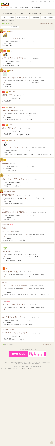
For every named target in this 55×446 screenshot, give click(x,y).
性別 (33, 1)
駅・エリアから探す (8, 17)
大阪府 (10, 7)
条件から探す (35, 17)
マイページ (51, 1)
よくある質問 (14, 362)
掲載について (7, 362)
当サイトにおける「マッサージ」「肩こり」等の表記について (37, 362)
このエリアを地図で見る (46, 23)
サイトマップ (27, 363)
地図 (22, 288)
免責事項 (37, 363)
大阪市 (15, 7)
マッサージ (4, 7)
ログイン (46, 1)
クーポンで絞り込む (48, 17)
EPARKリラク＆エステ (5, 4)
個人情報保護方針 (19, 363)
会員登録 (40, 1)
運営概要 (32, 363)
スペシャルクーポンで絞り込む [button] (10, 26)
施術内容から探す (22, 17)
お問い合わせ (20, 362)
